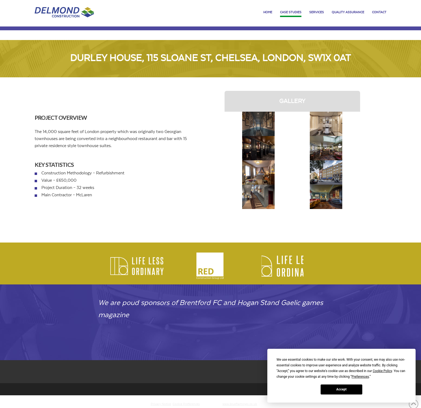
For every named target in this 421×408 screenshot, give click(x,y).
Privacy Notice (161, 404)
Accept (341, 389)
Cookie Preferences (186, 404)
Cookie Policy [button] (382, 371)
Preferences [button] (360, 377)
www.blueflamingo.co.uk (239, 404)
